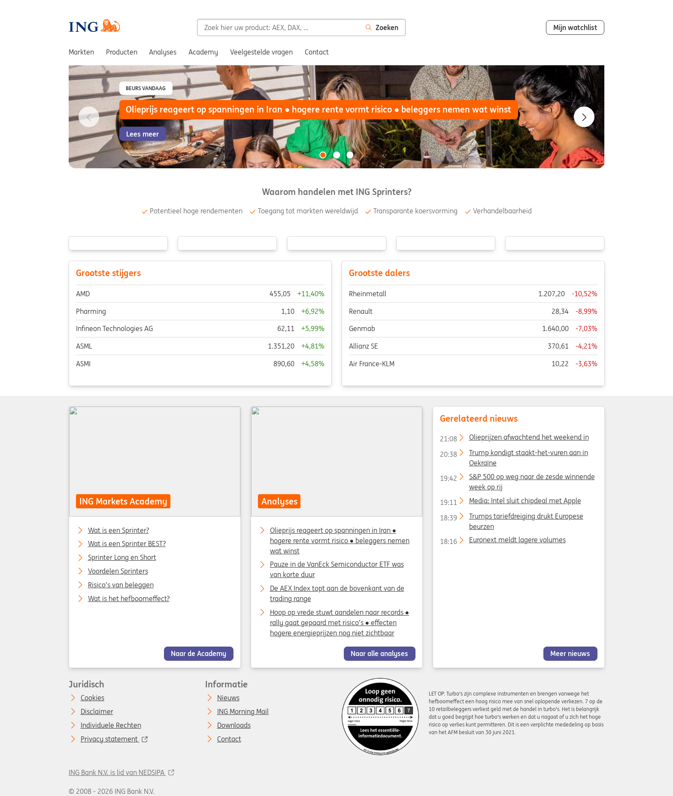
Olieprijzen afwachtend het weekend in (514, 438)
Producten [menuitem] (121, 52)
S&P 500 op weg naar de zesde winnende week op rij (517, 478)
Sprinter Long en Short (122, 558)
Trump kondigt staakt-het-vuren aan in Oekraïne (514, 454)
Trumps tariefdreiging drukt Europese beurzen (511, 517)
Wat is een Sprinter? (118, 530)
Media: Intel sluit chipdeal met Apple (510, 502)
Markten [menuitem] (81, 52)
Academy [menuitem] (203, 52)
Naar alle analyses (379, 653)
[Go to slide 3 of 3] (350, 155)
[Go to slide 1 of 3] (322, 155)
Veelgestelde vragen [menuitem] (261, 52)
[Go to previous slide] (89, 116)
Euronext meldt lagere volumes (502, 541)
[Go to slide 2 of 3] (336, 155)
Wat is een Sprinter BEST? (126, 544)
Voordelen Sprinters (118, 571)
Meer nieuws (570, 653)
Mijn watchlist (575, 27)
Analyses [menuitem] (162, 52)
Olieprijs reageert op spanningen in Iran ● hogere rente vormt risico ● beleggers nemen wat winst (339, 540)
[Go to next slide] (584, 116)
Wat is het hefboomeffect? (128, 599)
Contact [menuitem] (317, 52)
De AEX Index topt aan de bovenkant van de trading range (337, 593)
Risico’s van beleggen (120, 585)
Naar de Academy (198, 653)
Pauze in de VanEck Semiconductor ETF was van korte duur (336, 569)
